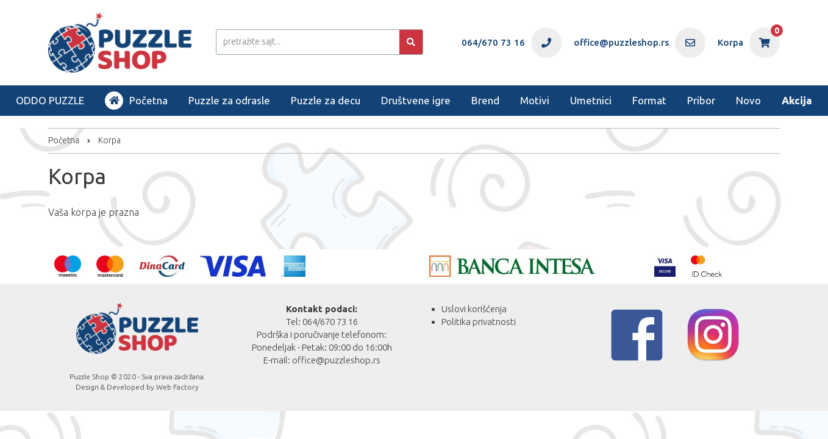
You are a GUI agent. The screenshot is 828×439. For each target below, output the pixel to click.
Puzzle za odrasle (229, 100)
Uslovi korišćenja (474, 309)
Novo (748, 100)
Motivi (534, 100)
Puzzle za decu (325, 100)
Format (649, 100)
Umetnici (591, 100)
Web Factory (177, 387)
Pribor (701, 100)
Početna (136, 100)
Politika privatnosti (478, 321)
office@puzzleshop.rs (336, 360)
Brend (485, 100)
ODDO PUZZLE (50, 100)
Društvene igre (416, 100)
